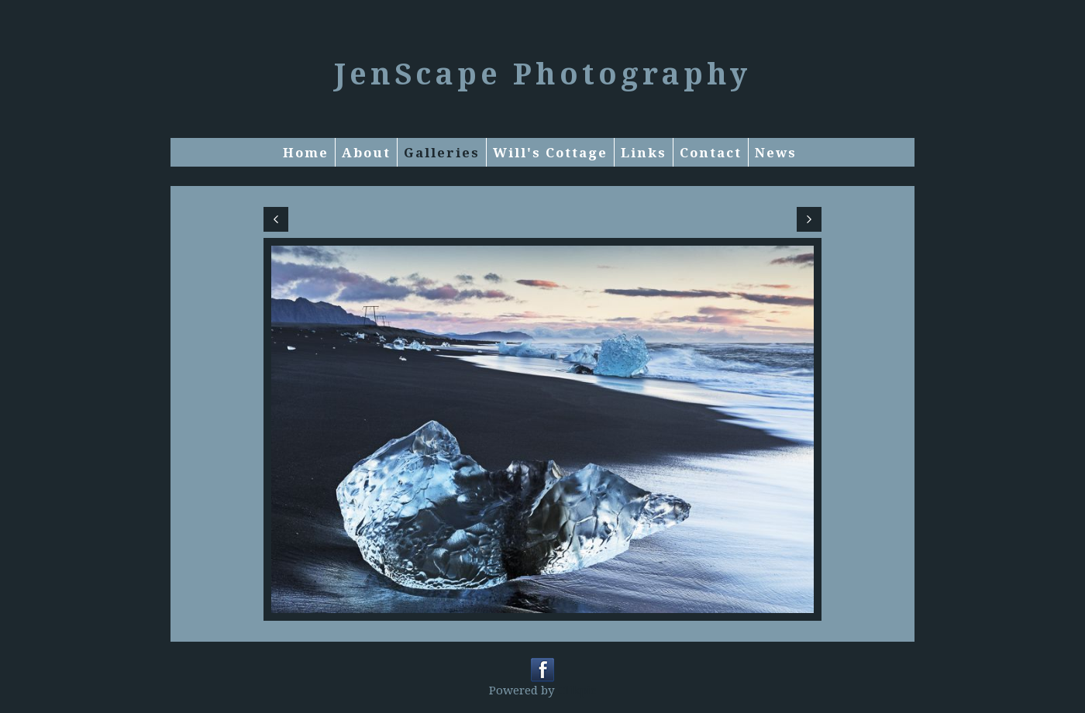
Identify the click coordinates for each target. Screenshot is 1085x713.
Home (306, 152)
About (366, 152)
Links (643, 152)
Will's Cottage (550, 152)
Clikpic (577, 690)
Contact (711, 152)
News (776, 152)
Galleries (442, 152)
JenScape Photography (542, 73)
